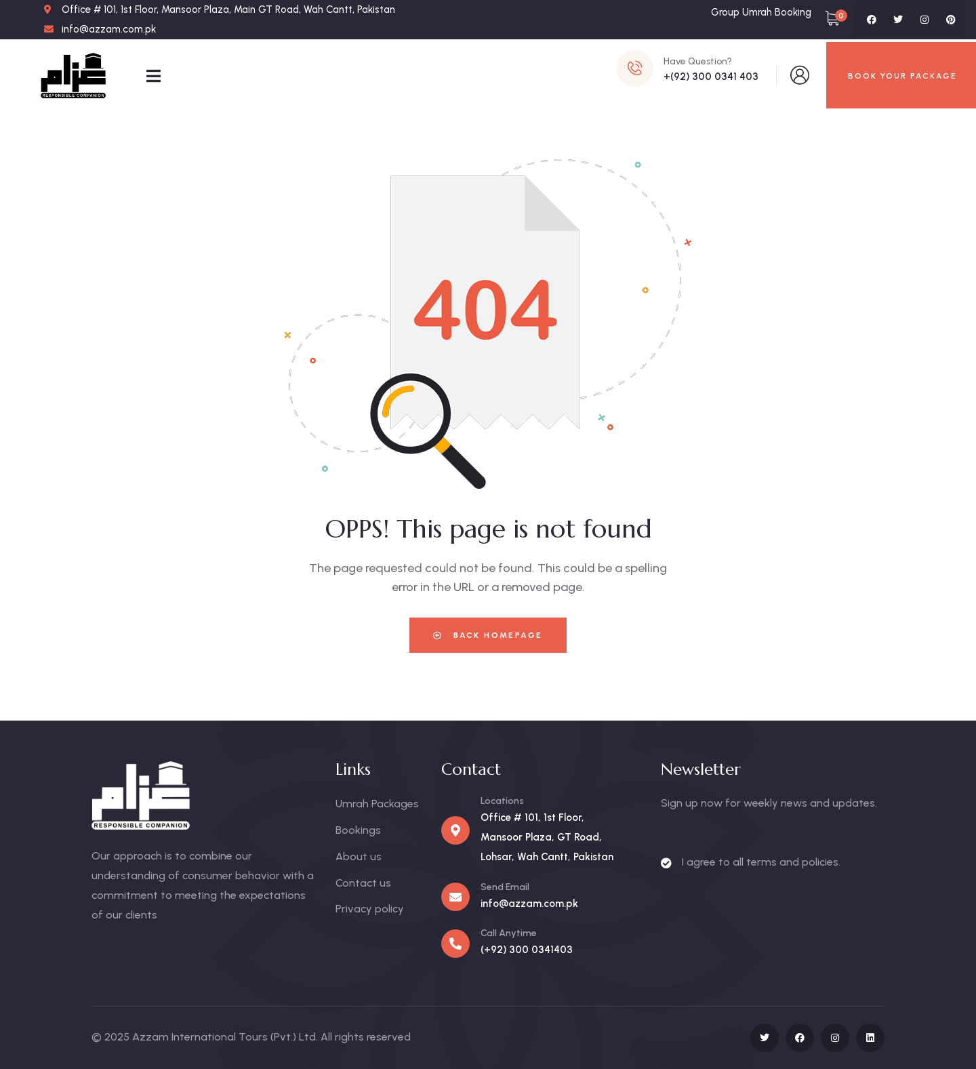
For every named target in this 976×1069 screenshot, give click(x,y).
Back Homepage (487, 635)
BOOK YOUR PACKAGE (902, 76)
